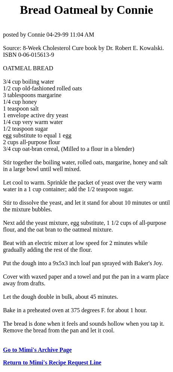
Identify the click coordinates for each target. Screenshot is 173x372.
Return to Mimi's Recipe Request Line (52, 362)
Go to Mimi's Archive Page (37, 350)
